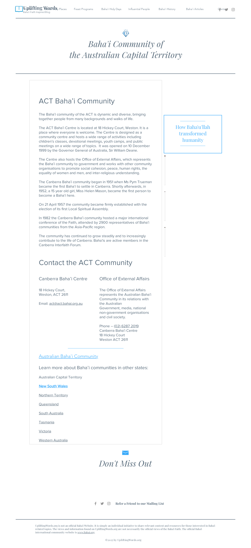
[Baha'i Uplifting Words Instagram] (233, 9)
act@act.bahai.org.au (66, 303)
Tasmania (46, 422)
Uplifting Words (40, 8)
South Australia (51, 413)
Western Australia (53, 440)
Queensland (49, 404)
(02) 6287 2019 (126, 326)
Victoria (45, 431)
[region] (193, 134)
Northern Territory (53, 395)
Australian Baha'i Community (68, 356)
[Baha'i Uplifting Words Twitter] (226, 9)
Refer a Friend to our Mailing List (139, 503)
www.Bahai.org (86, 532)
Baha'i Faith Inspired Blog (36, 12)
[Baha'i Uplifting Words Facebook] (220, 9)
